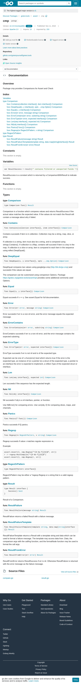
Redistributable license (35, 40)
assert (35, 16)
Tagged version (58, 40)
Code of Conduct (66, 624)
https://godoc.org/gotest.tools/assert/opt (20, 278)
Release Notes (65, 617)
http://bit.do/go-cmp (59, 267)
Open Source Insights (12, 63)
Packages (45, 600)
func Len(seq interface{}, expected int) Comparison (29, 122)
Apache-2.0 (14, 29)
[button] (4, 40)
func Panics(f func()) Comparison (21, 127)
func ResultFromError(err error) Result (23, 145)
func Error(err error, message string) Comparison (28, 113)
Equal (11, 286)
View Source (73, 165)
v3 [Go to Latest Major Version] (35, 11)
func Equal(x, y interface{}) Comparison (24, 110)
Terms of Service (41, 666)
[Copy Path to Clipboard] (46, 16)
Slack (5, 642)
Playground (26, 605)
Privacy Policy (41, 669)
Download (63, 605)
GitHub (5, 638)
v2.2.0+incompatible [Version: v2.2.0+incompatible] (14, 26)
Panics (11, 413)
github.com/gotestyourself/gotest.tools (17, 55)
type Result (8, 136)
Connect (7, 629)
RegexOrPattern (27, 435)
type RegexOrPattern (12, 133)
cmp (42, 16)
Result (31, 205)
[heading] (10, 3)
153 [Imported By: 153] (42, 29)
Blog (61, 609)
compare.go (8, 578)
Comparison (14, 200)
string (38, 308)
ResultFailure (15, 505)
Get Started (27, 600)
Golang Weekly (8, 653)
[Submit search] (69, 3)
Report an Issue (41, 673)
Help (23, 617)
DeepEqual (13, 256)
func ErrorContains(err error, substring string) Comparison (32, 116)
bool (21, 491)
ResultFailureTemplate (20, 522)
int (41, 378)
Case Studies (8, 609)
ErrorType (13, 342)
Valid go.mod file (11, 40)
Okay (75, 680)
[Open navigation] (75, 3)
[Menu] (40, 69)
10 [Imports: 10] (27, 29)
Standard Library (47, 605)
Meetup (6, 650)
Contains (13, 223)
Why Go (7, 600)
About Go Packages (48, 613)
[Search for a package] (42, 3)
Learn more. (34, 681)
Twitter (5, 634)
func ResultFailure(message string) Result (25, 139)
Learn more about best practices (15, 48)
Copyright (41, 662)
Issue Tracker (65, 613)
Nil (9, 389)
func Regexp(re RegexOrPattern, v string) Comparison (30, 130)
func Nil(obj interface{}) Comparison (22, 124)
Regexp (12, 430)
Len (10, 372)
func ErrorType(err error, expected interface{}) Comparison (32, 119)
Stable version (10, 44)
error (22, 308)
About (62, 600)
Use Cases (7, 605)
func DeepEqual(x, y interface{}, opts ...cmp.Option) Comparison (34, 107)
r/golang (6, 646)
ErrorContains (15, 323)
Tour (23, 609)
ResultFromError (17, 550)
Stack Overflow (27, 613)
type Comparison (10, 101)
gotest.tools (25, 16)
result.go (45, 578)
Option (53, 261)
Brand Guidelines (66, 620)
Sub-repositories (47, 609)
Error (11, 303)
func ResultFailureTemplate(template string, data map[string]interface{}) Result (40, 142)
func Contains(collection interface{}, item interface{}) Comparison (35, 104)
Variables (7, 98)
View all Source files (68, 572)
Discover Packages (10, 16)
